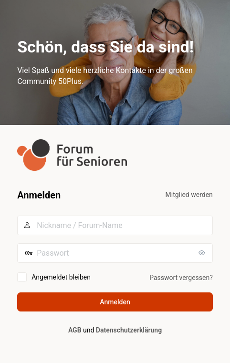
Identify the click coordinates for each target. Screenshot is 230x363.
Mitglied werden (189, 194)
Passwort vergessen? (181, 277)
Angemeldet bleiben (61, 277)
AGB (75, 330)
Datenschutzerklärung (129, 330)
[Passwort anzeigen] (203, 252)
